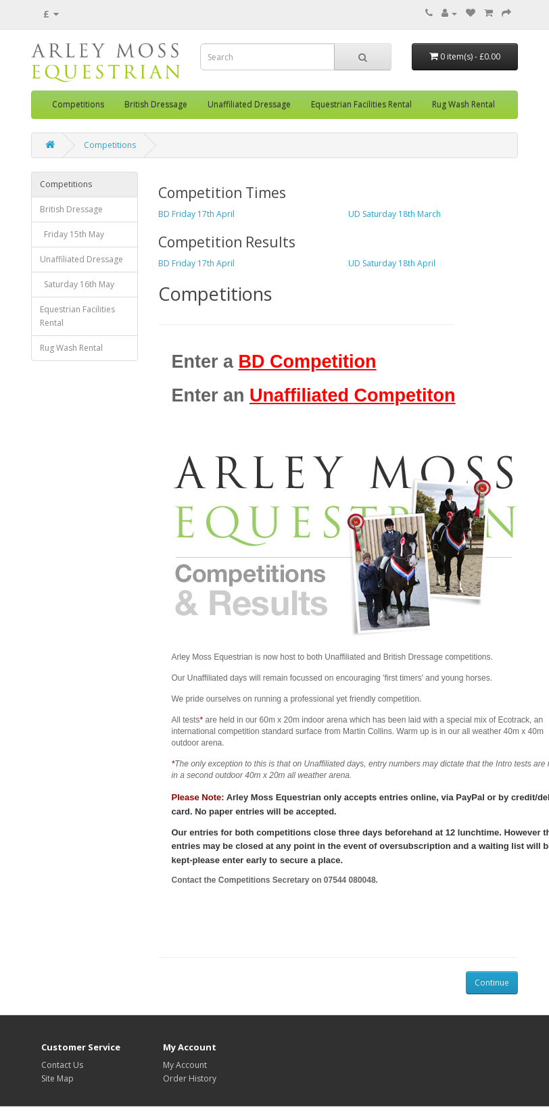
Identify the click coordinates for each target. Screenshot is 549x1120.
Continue (492, 982)
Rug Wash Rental (463, 104)
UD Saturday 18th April (391, 263)
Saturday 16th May (77, 284)
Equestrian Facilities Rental (361, 104)
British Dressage (155, 104)
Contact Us (62, 1065)
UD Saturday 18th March (394, 214)
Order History (189, 1078)
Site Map (57, 1078)
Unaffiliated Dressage (249, 104)
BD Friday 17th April (196, 214)
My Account (185, 1065)
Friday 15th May (72, 234)
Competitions (78, 104)
